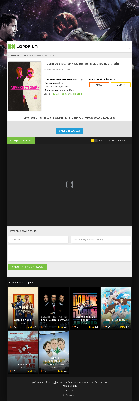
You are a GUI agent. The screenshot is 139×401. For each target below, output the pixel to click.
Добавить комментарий (28, 267)
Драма (65, 93)
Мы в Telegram (69, 130)
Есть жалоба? (118, 140)
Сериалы (71, 395)
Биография (76, 93)
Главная (12, 55)
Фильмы (22, 55)
